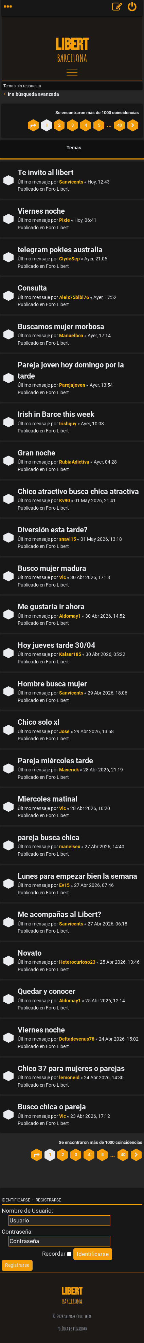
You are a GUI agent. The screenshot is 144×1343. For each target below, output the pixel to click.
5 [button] (99, 125)
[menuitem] (132, 8)
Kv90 (64, 501)
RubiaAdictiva (74, 462)
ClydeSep (69, 259)
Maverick (69, 770)
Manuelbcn (71, 336)
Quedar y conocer (46, 991)
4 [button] (86, 125)
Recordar (56, 1253)
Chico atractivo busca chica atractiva (78, 491)
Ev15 (64, 885)
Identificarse (16, 1200)
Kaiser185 (70, 654)
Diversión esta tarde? (53, 530)
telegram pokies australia (60, 250)
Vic (62, 577)
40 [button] (119, 125)
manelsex (69, 847)
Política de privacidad (72, 1328)
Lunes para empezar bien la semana (77, 876)
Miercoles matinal (47, 799)
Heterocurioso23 (77, 962)
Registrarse (48, 1200)
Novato (29, 953)
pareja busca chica (48, 837)
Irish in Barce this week (56, 414)
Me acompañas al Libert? (59, 914)
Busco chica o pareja (52, 1107)
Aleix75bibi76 (74, 297)
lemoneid (69, 1078)
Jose (64, 731)
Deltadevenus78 (76, 1039)
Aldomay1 (70, 616)
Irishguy (67, 424)
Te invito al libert (45, 172)
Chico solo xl (38, 722)
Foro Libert (57, 189)
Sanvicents (71, 182)
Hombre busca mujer (52, 684)
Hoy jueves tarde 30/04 (56, 645)
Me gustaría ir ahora (51, 606)
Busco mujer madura (52, 568)
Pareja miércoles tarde (55, 760)
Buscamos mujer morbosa (61, 326)
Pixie (64, 220)
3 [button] (72, 125)
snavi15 (67, 539)
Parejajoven (72, 385)
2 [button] (59, 125)
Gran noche (36, 453)
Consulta (32, 288)
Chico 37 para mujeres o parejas (71, 1068)
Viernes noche (41, 211)
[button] (33, 125)
